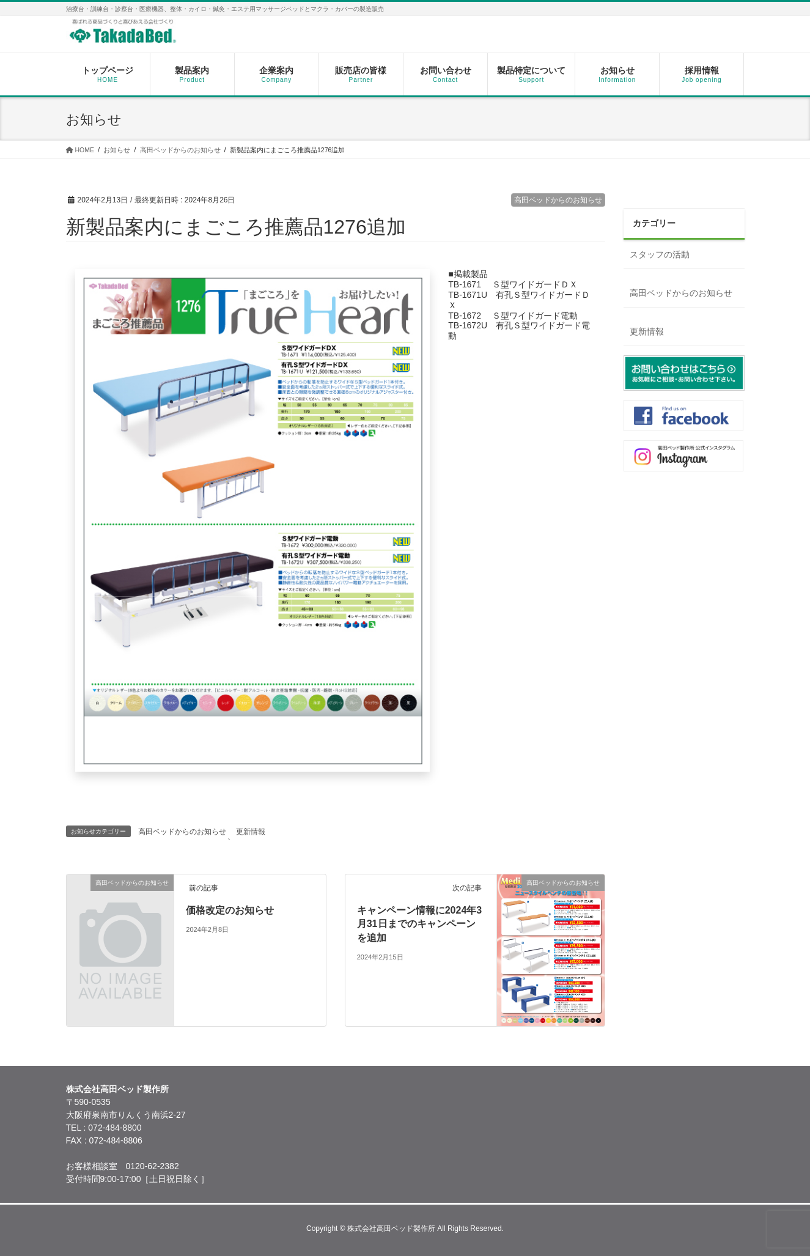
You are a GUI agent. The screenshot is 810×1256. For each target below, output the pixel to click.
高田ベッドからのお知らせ (558, 200)
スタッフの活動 (660, 254)
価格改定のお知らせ (230, 910)
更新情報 (250, 831)
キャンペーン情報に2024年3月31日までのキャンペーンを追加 (419, 924)
